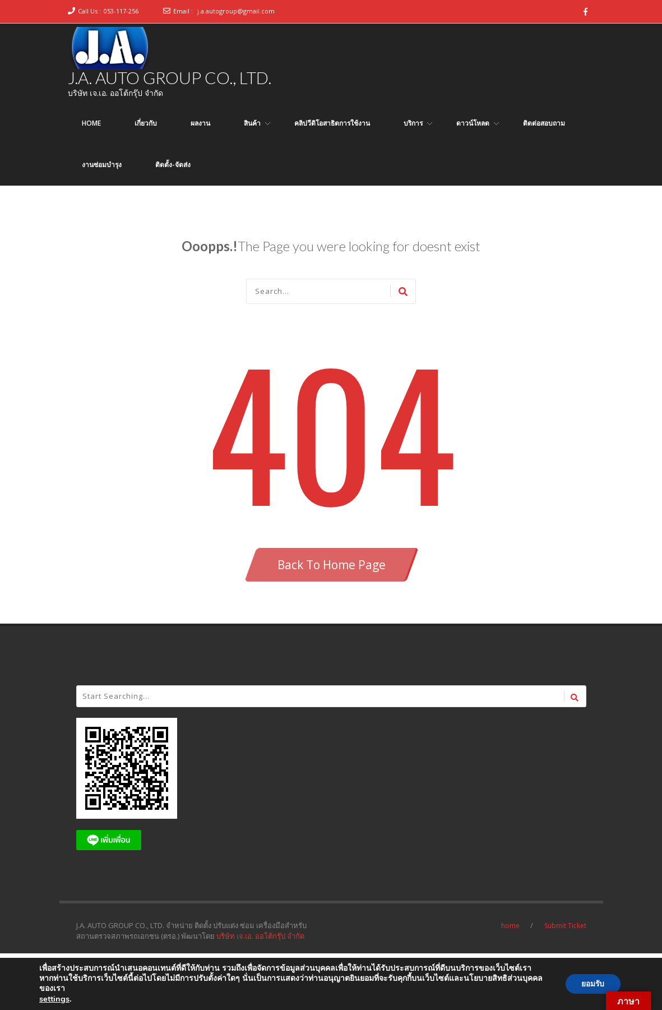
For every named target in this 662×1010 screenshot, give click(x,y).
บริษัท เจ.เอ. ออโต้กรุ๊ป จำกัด (260, 936)
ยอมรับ (592, 984)
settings (54, 999)
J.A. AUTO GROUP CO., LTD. (169, 77)
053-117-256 (121, 11)
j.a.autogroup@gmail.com (236, 11)
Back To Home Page (331, 565)
